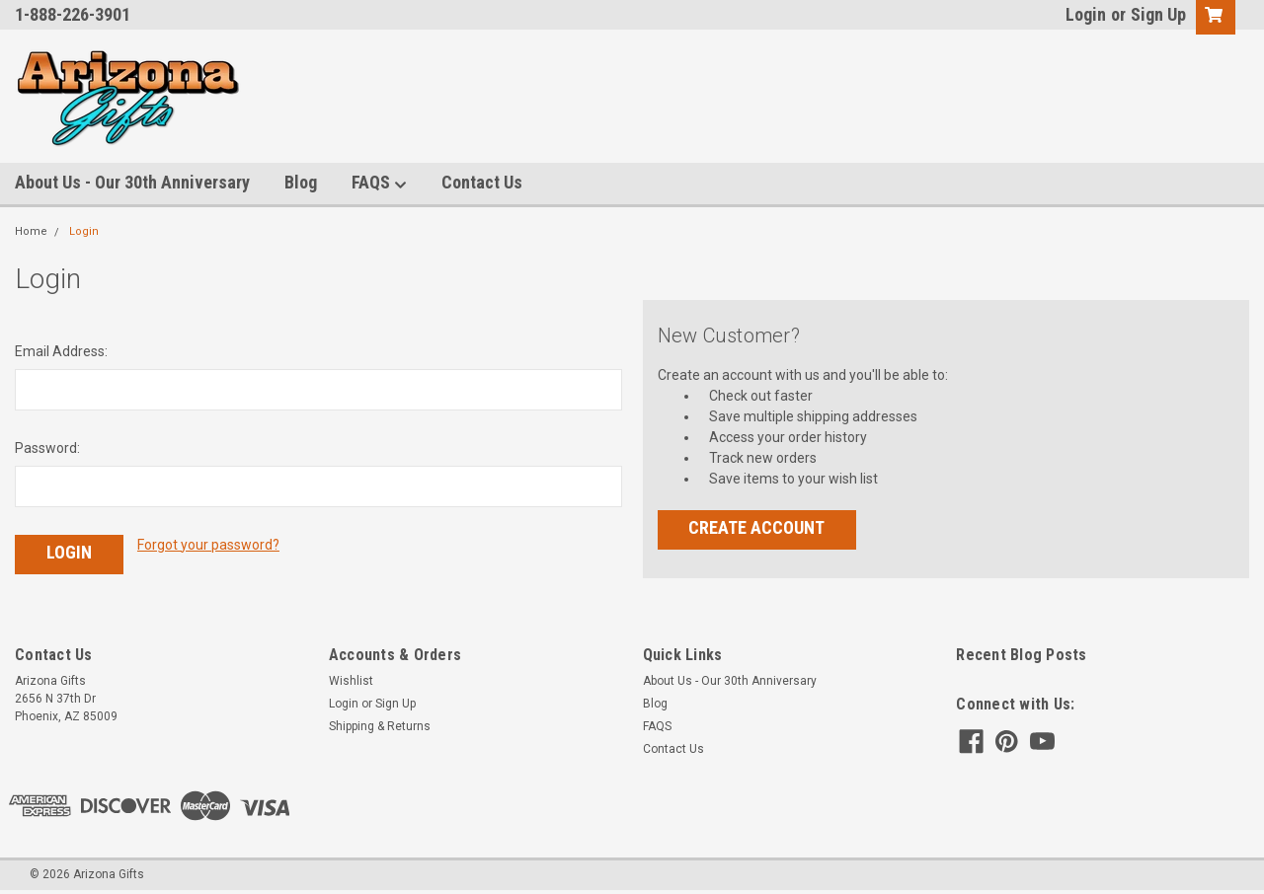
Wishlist (351, 681)
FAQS (379, 183)
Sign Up (1158, 14)
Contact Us (481, 182)
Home (31, 231)
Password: (47, 448)
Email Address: (61, 351)
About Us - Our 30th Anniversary (132, 182)
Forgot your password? (208, 545)
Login (1086, 14)
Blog (300, 182)
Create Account (756, 527)
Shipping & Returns (380, 726)
